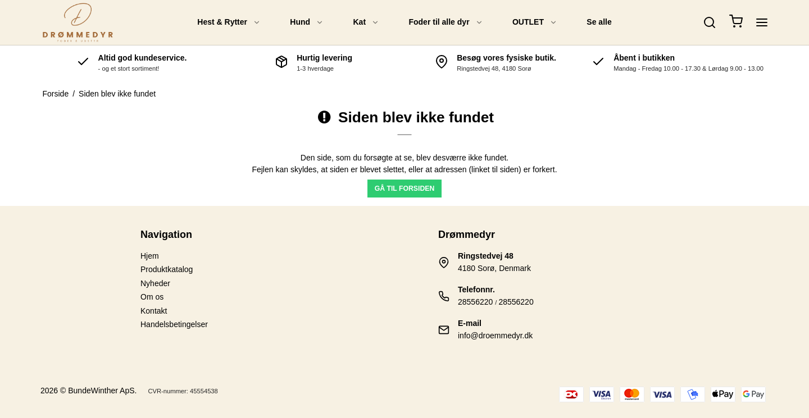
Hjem (149, 255)
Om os (151, 296)
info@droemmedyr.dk (495, 335)
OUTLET (534, 21)
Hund (307, 21)
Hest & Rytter (229, 21)
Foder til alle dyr (445, 21)
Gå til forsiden (405, 188)
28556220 (475, 301)
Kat (366, 21)
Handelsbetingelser (174, 324)
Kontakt (153, 310)
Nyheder (155, 283)
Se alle (599, 21)
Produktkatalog (166, 269)
